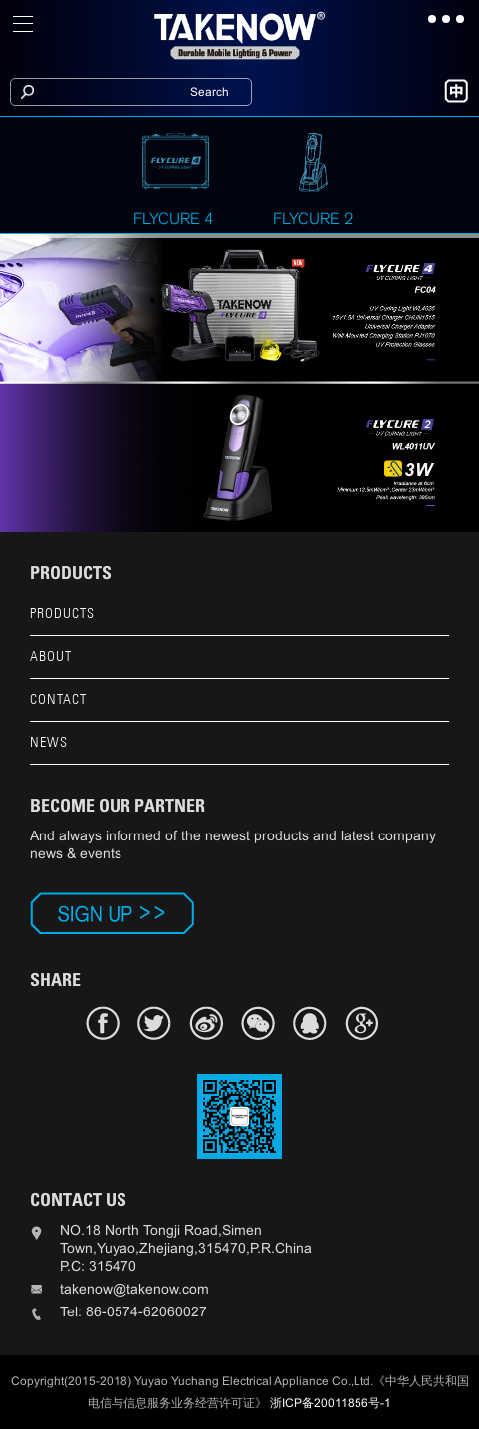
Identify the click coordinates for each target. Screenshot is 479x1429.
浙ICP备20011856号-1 (330, 1403)
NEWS (49, 742)
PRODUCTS (62, 613)
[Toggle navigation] (24, 24)
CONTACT (58, 699)
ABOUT (51, 656)
